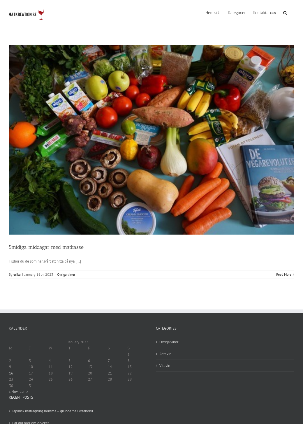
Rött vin (165, 353)
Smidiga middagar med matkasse (46, 247)
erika (17, 274)
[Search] (285, 12)
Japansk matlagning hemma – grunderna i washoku (52, 411)
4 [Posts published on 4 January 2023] (50, 360)
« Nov (13, 391)
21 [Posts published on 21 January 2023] (110, 373)
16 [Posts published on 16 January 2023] (11, 373)
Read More (283, 274)
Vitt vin (164, 365)
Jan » (24, 391)
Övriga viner (66, 274)
